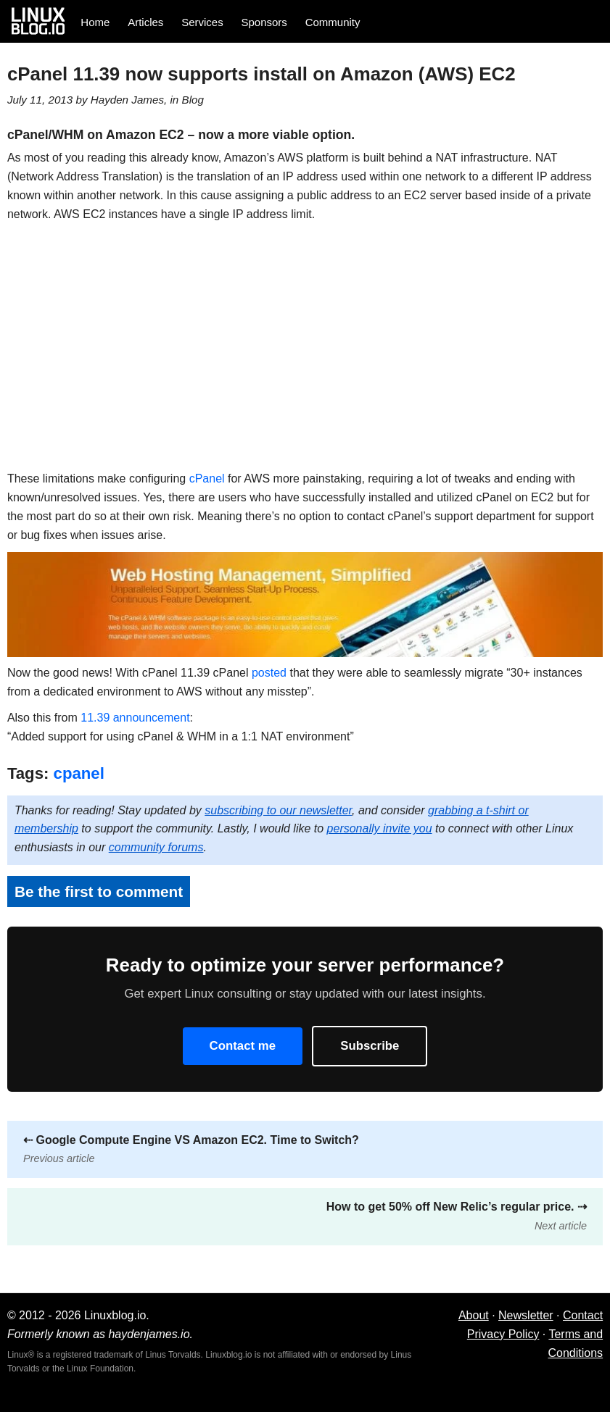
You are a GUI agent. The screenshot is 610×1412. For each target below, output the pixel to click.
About (473, 1315)
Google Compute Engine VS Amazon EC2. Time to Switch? (191, 1149)
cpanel (79, 773)
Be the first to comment (99, 891)
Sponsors (264, 22)
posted (269, 673)
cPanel (207, 478)
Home (95, 22)
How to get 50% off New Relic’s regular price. (456, 1216)
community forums (156, 847)
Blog (193, 99)
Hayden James (127, 99)
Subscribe (369, 1046)
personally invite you (379, 828)
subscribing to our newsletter (278, 810)
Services (202, 22)
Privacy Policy (503, 1334)
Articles (145, 22)
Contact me (243, 1046)
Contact (583, 1315)
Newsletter (525, 1315)
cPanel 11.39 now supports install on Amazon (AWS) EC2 (261, 74)
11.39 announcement (135, 717)
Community (332, 22)
